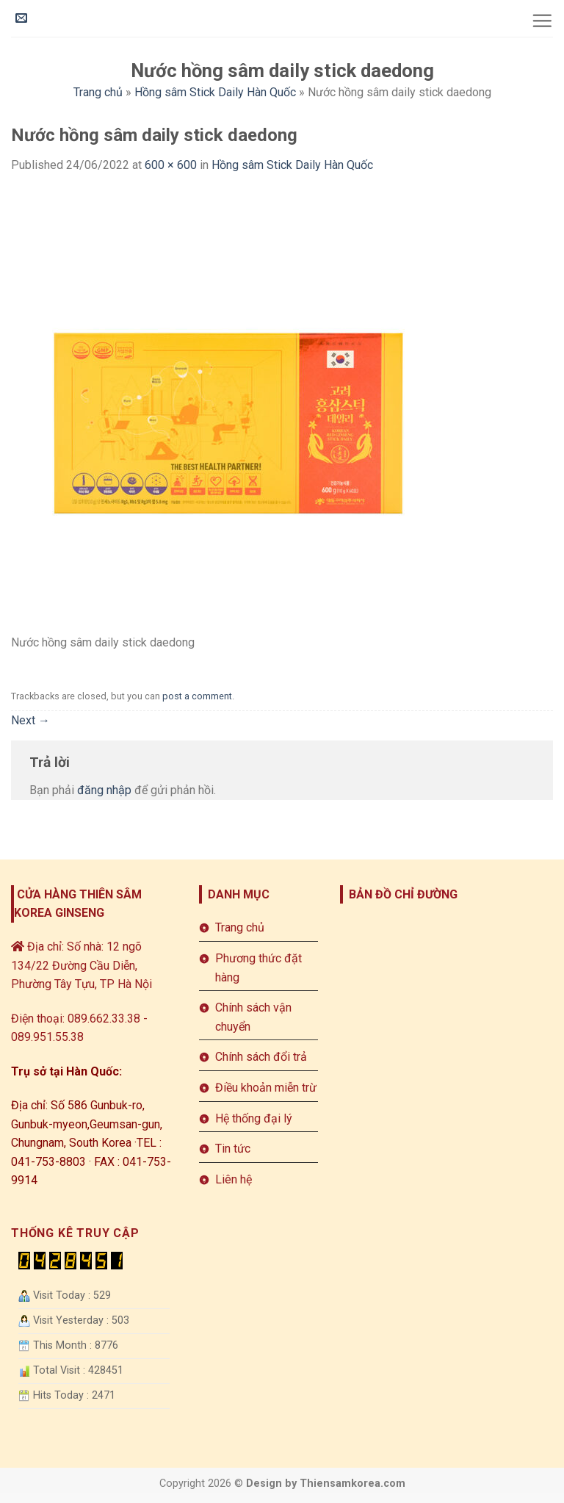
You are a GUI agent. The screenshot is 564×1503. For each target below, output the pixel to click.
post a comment (197, 696)
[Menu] (542, 20)
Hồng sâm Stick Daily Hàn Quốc (215, 92)
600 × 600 (171, 165)
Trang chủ (98, 92)
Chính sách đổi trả (261, 1057)
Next (30, 720)
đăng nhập (104, 790)
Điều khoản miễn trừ (266, 1088)
